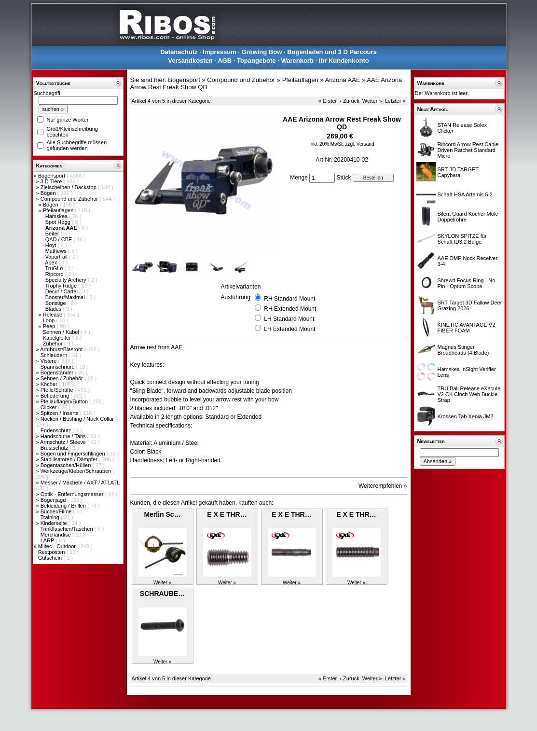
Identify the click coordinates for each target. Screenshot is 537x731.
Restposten (52, 552)
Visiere (49, 361)
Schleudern (55, 355)
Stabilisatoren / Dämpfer (70, 459)
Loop (49, 320)
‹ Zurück (349, 101)
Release (53, 314)
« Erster (327, 101)
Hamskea (57, 216)
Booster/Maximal (65, 297)
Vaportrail (57, 257)
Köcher (50, 384)
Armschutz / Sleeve (63, 442)
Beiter (53, 233)
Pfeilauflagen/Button (65, 401)
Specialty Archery (66, 280)
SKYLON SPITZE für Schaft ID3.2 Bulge (462, 239)
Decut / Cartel (62, 291)
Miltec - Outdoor (57, 546)
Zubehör (53, 343)
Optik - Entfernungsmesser (73, 494)
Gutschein (51, 558)
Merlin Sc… (162, 514)
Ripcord (55, 274)
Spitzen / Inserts (60, 413)
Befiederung (55, 396)
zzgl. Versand (359, 144)
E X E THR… (227, 514)
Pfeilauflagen (59, 210)
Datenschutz (178, 51)
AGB (225, 60)
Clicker (49, 407)
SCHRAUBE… (162, 593)
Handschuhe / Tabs (64, 436)
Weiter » (372, 101)
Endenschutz (57, 430)
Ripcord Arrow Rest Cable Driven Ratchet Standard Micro (468, 150)
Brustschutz (55, 448)
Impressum (219, 51)
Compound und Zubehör (70, 199)
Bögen (49, 193)
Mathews (56, 251)
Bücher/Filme (57, 511)
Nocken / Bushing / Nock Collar (78, 419)
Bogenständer (58, 372)
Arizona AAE (342, 79)
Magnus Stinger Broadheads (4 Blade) (463, 350)
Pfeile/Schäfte (58, 390)
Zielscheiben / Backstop (69, 187)
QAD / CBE (59, 239)
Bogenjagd (54, 500)
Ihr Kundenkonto (344, 60)
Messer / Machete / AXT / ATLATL (80, 482)
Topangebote (256, 60)
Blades (54, 309)
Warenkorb (297, 60)
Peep (50, 326)
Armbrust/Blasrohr (62, 349)
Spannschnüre (58, 367)
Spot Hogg (58, 222)
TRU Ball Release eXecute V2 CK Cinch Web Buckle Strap (469, 394)
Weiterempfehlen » (382, 486)
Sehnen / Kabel (62, 332)
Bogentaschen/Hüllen (67, 465)
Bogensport (52, 176)
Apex (51, 262)
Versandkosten (190, 60)
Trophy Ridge (61, 286)
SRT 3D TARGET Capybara (458, 172)
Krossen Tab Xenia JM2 (466, 416)
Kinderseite (55, 523)
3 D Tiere (52, 181)
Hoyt (51, 245)
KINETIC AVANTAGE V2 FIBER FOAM (467, 327)
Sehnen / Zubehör (62, 378)
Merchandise (56, 535)
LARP (48, 540)
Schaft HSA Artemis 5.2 (465, 194)
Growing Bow (262, 51)
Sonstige (56, 303)
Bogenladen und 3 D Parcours (332, 51)
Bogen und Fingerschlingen (74, 453)
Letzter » (395, 101)
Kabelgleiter (57, 338)
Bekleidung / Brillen (64, 506)
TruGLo (54, 268)
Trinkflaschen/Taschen (67, 529)
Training (50, 517)
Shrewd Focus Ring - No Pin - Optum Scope (467, 283)
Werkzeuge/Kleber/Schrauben (77, 471)
